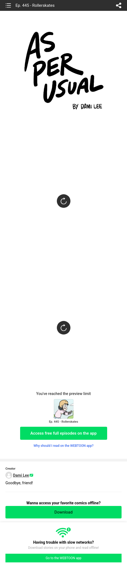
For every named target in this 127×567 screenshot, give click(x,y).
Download (63, 512)
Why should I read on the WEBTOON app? (63, 446)
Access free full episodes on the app (63, 433)
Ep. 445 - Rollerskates (35, 5)
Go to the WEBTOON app (63, 558)
